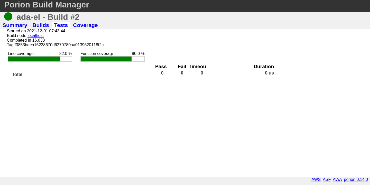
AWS (316, 179)
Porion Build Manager (46, 4)
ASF (327, 179)
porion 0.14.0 (356, 179)
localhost (35, 35)
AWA (337, 179)
